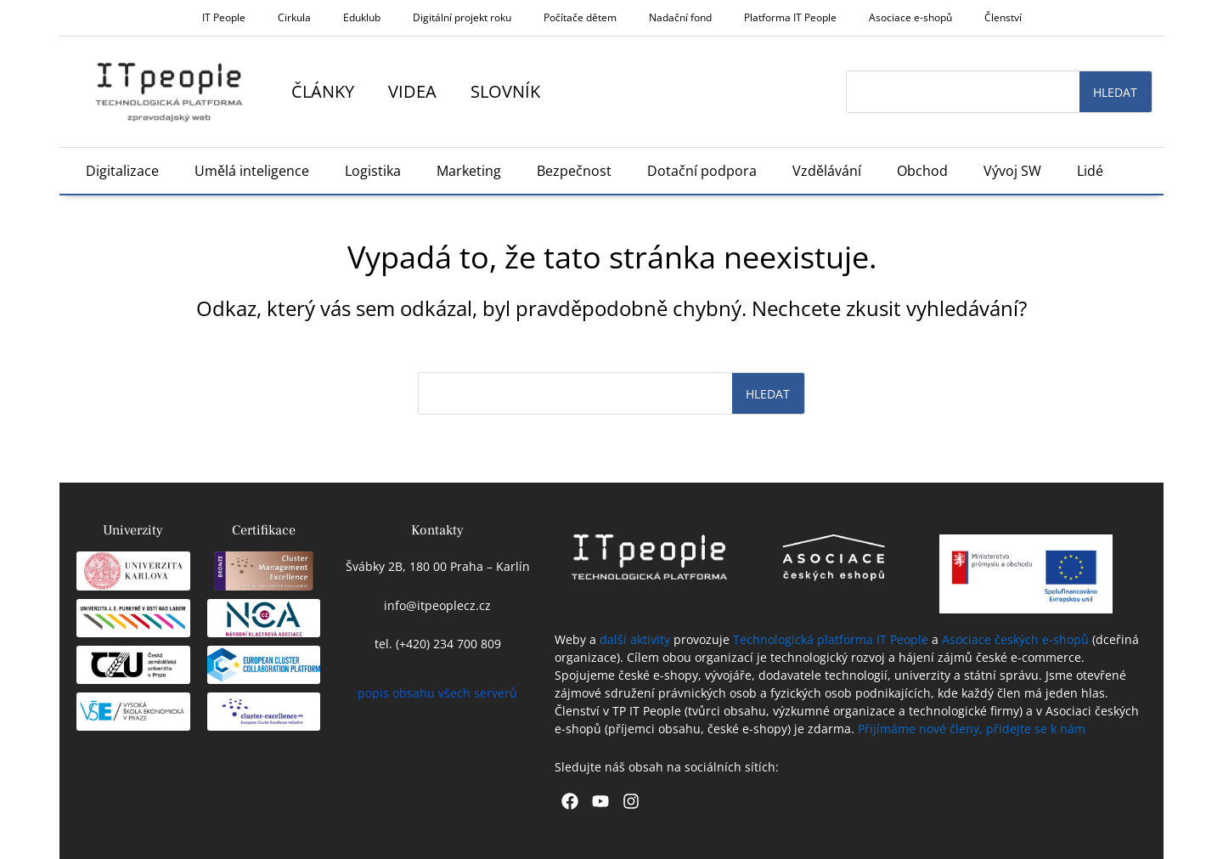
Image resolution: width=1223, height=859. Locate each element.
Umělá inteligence (251, 170)
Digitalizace (122, 170)
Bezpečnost (574, 170)
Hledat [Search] (1115, 92)
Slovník (505, 91)
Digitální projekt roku (462, 17)
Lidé (1090, 170)
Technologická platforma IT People (830, 639)
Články (322, 91)
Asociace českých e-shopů (1015, 639)
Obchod (922, 170)
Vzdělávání (826, 170)
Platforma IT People (790, 17)
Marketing (469, 170)
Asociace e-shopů (910, 17)
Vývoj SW (1012, 170)
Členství (1003, 17)
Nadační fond (680, 17)
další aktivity (635, 639)
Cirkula (294, 17)
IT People (223, 17)
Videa (412, 91)
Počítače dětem (580, 17)
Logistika (373, 170)
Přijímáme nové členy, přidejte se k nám (971, 729)
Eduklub (361, 17)
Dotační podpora (702, 170)
